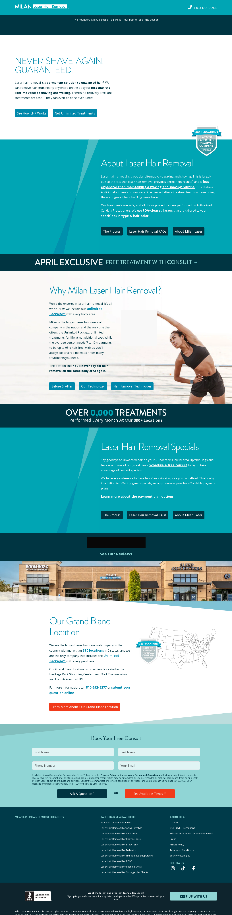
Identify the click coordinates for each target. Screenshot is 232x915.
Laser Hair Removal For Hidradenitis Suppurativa (127, 841)
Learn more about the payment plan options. (134, 491)
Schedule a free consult (166, 460)
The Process (113, 229)
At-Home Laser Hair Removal (116, 812)
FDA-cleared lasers (156, 209)
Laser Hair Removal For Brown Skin (119, 832)
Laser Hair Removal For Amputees (119, 822)
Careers (174, 812)
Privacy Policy (108, 766)
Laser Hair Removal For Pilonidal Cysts (121, 851)
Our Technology (98, 382)
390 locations (92, 644)
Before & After (64, 382)
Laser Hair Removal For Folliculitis (118, 837)
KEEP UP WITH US (193, 880)
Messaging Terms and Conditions (140, 766)
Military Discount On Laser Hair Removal (191, 822)
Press (173, 827)
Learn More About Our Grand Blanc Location (84, 698)
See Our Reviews (116, 547)
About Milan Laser (195, 229)
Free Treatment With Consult (151, 259)
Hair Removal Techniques (140, 382)
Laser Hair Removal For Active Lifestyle (121, 817)
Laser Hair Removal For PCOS (116, 846)
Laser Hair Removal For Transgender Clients (124, 856)
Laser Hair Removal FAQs (153, 229)
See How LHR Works (33, 113)
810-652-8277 (95, 680)
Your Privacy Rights (180, 841)
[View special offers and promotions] (116, 25)
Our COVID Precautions (182, 817)
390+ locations (148, 415)
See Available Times (150, 784)
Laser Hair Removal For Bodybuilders (121, 827)
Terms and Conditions (182, 837)
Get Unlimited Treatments (78, 113)
